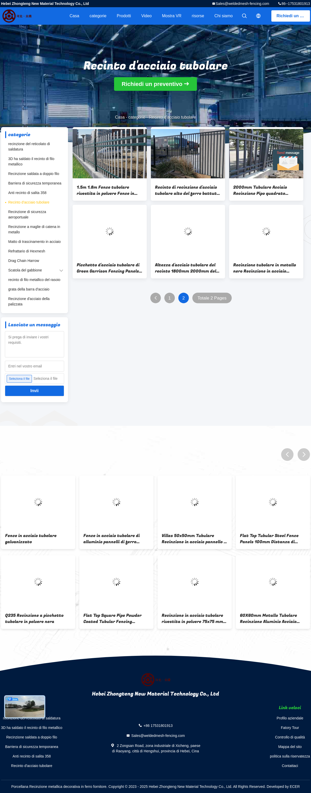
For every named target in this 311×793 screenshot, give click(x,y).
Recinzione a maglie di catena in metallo (34, 229)
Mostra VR (172, 16)
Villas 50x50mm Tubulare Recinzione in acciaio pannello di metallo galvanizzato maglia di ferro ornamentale (195, 539)
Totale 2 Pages (211, 298)
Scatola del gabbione (25, 270)
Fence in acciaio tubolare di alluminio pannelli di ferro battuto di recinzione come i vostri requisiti (112, 539)
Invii (34, 391)
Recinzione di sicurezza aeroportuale (27, 214)
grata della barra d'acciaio (28, 289)
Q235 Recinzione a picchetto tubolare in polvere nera (34, 618)
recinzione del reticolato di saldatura (29, 146)
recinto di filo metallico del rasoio (34, 280)
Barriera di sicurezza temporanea (34, 183)
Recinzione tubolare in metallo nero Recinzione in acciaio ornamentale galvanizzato (264, 268)
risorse (198, 16)
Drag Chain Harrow (23, 261)
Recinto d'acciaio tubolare (28, 202)
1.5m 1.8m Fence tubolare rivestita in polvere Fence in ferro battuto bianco (105, 190)
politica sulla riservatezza (290, 756)
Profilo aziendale (290, 718)
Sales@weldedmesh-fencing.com (242, 4)
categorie (98, 16)
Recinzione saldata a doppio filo (33, 174)
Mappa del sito (290, 747)
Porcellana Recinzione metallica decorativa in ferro (51, 787)
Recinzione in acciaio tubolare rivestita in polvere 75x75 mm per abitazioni (192, 618)
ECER (295, 787)
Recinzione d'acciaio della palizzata (29, 301)
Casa (74, 16)
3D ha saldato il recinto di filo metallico (31, 161)
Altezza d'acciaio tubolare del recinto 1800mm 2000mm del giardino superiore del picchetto (188, 268)
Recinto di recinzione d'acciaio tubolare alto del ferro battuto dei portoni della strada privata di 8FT (187, 190)
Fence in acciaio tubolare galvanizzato (31, 539)
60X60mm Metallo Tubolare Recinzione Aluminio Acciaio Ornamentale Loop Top (268, 618)
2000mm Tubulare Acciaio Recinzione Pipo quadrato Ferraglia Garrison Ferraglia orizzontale (262, 190)
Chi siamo (223, 16)
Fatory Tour (290, 728)
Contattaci (290, 766)
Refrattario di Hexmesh (26, 251)
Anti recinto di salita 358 (27, 193)
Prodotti (124, 16)
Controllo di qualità (290, 737)
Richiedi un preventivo (293, 16)
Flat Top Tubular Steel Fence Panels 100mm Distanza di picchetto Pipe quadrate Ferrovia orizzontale (269, 539)
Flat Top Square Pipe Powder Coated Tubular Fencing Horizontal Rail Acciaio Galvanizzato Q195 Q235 (112, 618)
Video (146, 16)
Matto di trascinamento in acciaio (34, 242)
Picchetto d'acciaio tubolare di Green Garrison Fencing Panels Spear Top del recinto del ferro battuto (108, 268)
